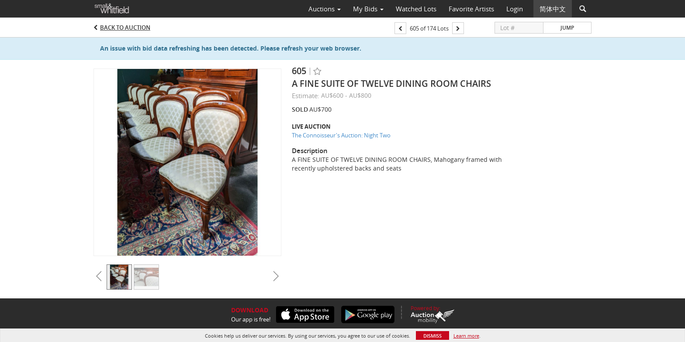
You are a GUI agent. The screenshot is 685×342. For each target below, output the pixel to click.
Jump (567, 27)
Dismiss (432, 335)
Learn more (466, 335)
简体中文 (553, 8)
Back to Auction (125, 27)
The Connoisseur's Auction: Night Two (341, 135)
